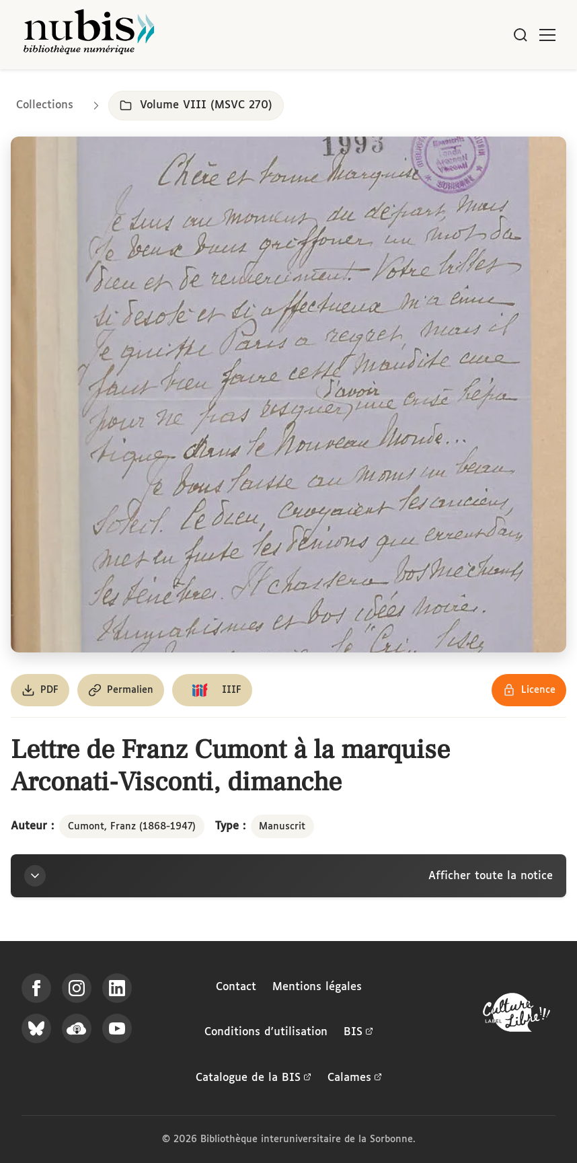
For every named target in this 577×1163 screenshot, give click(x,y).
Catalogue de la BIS (253, 1078)
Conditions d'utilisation (266, 1032)
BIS (358, 1032)
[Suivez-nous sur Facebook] (36, 988)
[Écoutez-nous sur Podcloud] (76, 1028)
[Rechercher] (520, 35)
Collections (44, 105)
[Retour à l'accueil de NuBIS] (89, 34)
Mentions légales (317, 987)
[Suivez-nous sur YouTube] (117, 1028)
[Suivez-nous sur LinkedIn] (117, 988)
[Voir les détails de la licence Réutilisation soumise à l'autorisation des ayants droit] (529, 690)
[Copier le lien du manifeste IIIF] (212, 690)
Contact (236, 987)
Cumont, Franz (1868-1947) (132, 826)
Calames (355, 1078)
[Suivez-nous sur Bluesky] (36, 1028)
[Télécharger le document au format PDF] (40, 690)
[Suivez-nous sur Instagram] (76, 988)
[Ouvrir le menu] (547, 35)
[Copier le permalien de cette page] (120, 690)
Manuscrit (282, 826)
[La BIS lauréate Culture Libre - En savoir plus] (516, 1015)
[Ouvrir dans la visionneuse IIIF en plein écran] (288, 394)
